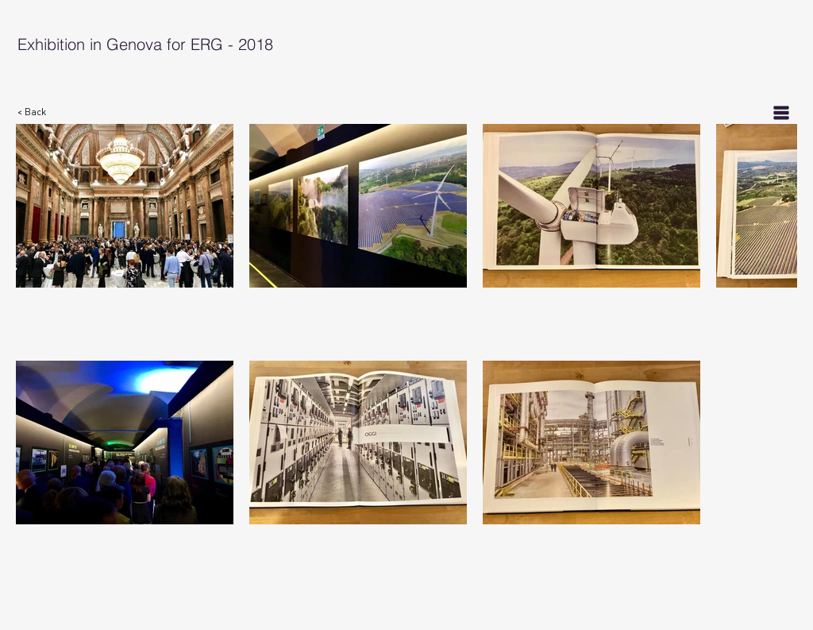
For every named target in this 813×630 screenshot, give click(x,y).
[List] (781, 112)
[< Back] (40, 112)
